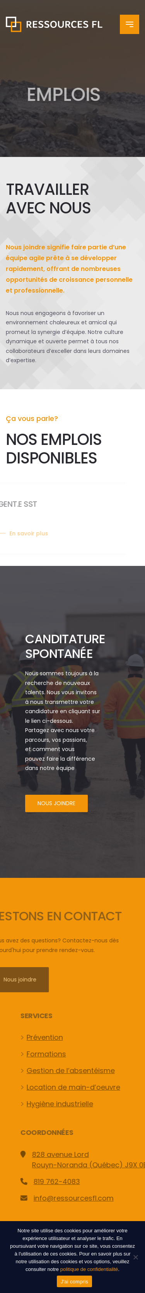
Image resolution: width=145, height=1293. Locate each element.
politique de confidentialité (89, 1269)
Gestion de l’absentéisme (80, 1070)
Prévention (54, 1037)
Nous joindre (56, 803)
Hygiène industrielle (69, 1104)
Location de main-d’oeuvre (83, 1087)
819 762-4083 (66, 1181)
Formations (55, 1054)
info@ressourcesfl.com (83, 1198)
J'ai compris (74, 1281)
